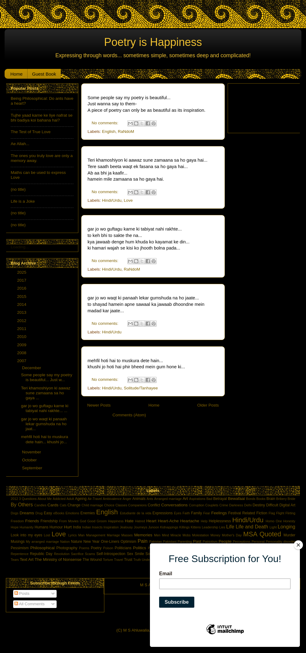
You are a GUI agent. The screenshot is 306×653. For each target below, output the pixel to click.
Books (261, 499)
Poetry (96, 548)
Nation (65, 541)
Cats (63, 505)
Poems (84, 548)
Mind (165, 535)
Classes (121, 505)
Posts (22, 593)
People (224, 541)
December (32, 368)
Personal (258, 541)
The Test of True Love (30, 131)
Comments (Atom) (129, 415)
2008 (22, 353)
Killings (184, 527)
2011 (22, 328)
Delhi (248, 505)
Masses (126, 535)
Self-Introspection (110, 554)
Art (185, 498)
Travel (118, 559)
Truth (137, 559)
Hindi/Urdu (111, 200)
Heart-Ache (168, 521)
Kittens (196, 527)
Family (196, 513)
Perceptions (241, 541)
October (30, 460)
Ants (150, 499)
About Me (45, 499)
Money (215, 535)
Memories (143, 535)
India (77, 527)
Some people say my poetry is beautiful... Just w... (46, 377)
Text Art (26, 559)
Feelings (219, 513)
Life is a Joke (23, 201)
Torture (108, 559)
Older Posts (208, 405)
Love (128, 200)
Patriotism (210, 541)
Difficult (272, 505)
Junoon (153, 527)
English (108, 131)
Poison (108, 548)
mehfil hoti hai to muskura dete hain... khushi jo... (44, 439)
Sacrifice (77, 554)
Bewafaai (236, 498)
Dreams (27, 513)
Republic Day (41, 554)
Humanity (27, 527)
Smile (139, 554)
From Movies (68, 521)
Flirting (290, 513)
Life (230, 526)
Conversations (174, 505)
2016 (22, 288)
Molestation (200, 535)
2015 (22, 296)
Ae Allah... (20, 143)
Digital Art (287, 505)
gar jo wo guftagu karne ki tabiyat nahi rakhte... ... (45, 408)
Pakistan (155, 541)
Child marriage (92, 505)
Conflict (154, 505)
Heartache (189, 521)
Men (157, 535)
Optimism (128, 541)
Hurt (68, 527)
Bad (209, 499)
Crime (223, 505)
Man (81, 535)
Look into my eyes (26, 535)
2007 (22, 360)
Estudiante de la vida (135, 513)
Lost (47, 535)
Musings (17, 541)
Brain (271, 499)
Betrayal (220, 499)
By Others (22, 504)
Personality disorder (280, 541)
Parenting (185, 541)
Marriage (113, 535)
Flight (280, 513)
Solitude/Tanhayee (141, 388)
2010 (22, 336)
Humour (56, 527)
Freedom (17, 521)
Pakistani (170, 541)
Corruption (196, 505)
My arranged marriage (42, 541)
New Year (91, 541)
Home (16, 74)
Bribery (281, 499)
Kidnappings (169, 527)
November (32, 452)
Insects (97, 527)
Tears (15, 559)
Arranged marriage (168, 499)
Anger (127, 499)
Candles (40, 505)
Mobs (187, 535)
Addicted (59, 499)
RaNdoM (126, 131)
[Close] (298, 545)
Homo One (274, 521)
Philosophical (42, 548)
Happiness (116, 521)
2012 (22, 320)
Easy (48, 513)
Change (73, 505)
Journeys (140, 527)
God (83, 521)
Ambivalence (112, 499)
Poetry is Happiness (153, 42)
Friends (32, 521)
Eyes (177, 513)
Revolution (61, 554)
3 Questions (28, 499)
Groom (102, 521)
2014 (22, 304)
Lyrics (72, 535)
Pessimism (20, 548)
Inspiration (111, 527)
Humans (41, 527)
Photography (66, 548)
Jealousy (126, 527)
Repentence (19, 554)
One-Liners (110, 541)
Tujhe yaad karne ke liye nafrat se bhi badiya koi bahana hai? (42, 117)
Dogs (14, 513)
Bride (291, 499)
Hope (15, 527)
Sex (130, 554)
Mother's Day (232, 535)
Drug (39, 513)
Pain (142, 541)
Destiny (259, 505)
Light (273, 527)
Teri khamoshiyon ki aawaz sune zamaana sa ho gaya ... (45, 393)
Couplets (211, 505)
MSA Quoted (262, 534)
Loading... (20, 247)
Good (91, 521)
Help (204, 521)
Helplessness (220, 521)
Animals (138, 499)
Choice (109, 505)
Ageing (81, 499)
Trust (128, 559)
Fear (206, 513)
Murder (289, 535)
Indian (86, 527)
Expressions (162, 513)
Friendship (49, 521)
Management (95, 535)
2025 (22, 272)
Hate (129, 521)
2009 (22, 345)
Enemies (87, 513)
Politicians (123, 548)
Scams (90, 554)
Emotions (72, 513)
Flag (272, 513)
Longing (286, 526)
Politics (139, 548)
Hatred (140, 521)
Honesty (289, 521)
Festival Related (241, 513)
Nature (76, 541)
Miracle (175, 535)
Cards (52, 505)
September (32, 468)
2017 (22, 280)
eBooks (58, 513)
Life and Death (252, 526)
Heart (151, 521)
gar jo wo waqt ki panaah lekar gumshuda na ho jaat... (44, 424)
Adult (70, 499)
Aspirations (197, 499)
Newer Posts (99, 405)
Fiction (261, 513)
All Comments (29, 604)
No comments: (106, 123)
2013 (22, 312)
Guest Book (44, 74)
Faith (186, 513)
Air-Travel (95, 499)
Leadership (210, 527)
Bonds (251, 499)
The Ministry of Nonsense (58, 559)
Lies (222, 527)
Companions (137, 505)
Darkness (236, 505)
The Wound (92, 559)
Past (197, 541)
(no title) (18, 189)
